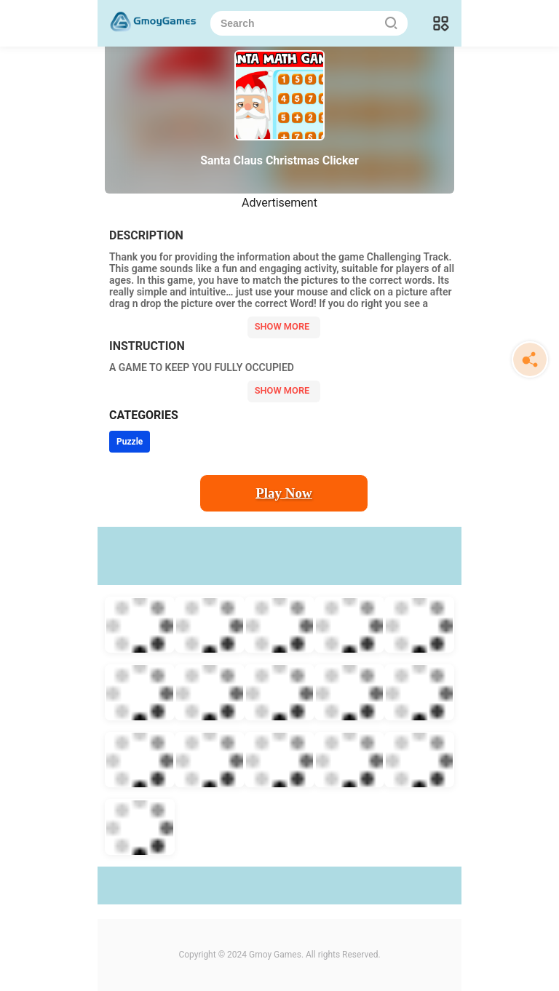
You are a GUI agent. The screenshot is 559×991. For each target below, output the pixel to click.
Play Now (283, 493)
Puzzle (129, 442)
